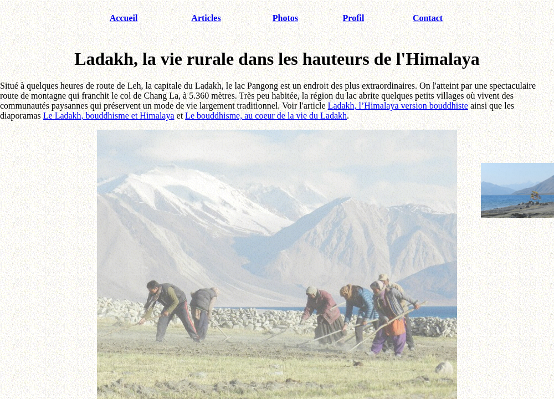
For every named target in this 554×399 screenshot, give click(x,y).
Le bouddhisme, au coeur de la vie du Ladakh (266, 115)
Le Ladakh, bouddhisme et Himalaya (109, 115)
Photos (285, 18)
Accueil (124, 18)
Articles (205, 18)
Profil (354, 18)
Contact (428, 18)
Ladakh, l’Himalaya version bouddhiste (398, 105)
